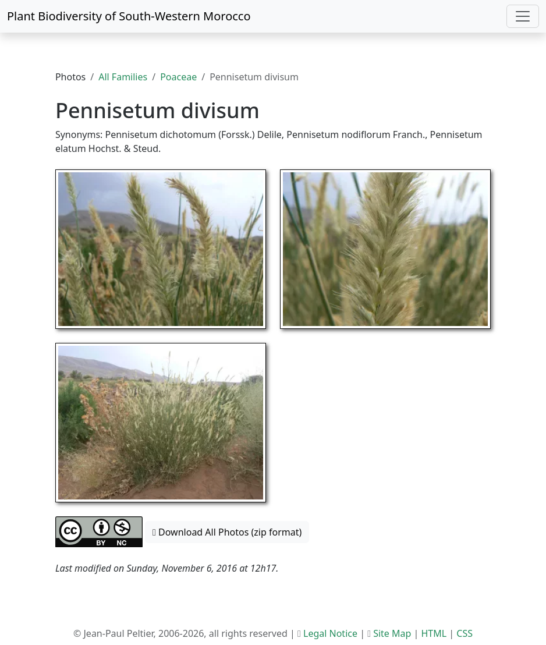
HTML (433, 633)
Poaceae (178, 76)
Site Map (392, 633)
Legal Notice (330, 633)
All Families (122, 76)
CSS (464, 633)
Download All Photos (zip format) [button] (227, 532)
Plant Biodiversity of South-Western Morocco (129, 16)
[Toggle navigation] (522, 16)
